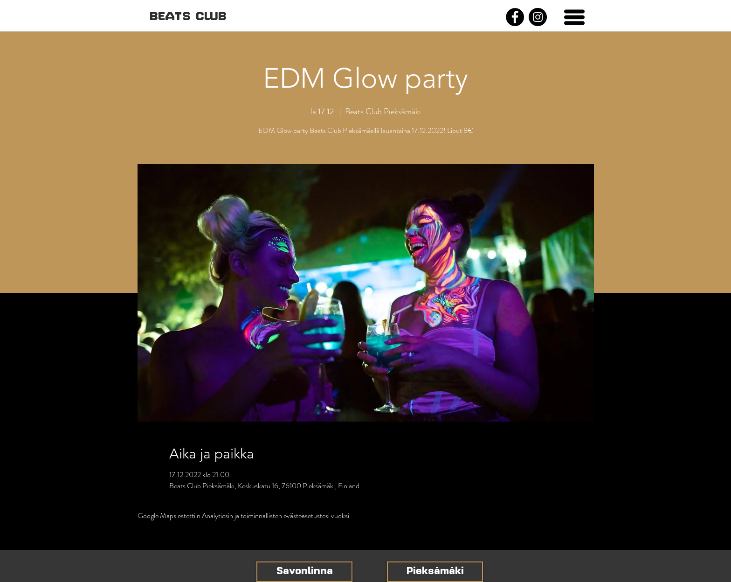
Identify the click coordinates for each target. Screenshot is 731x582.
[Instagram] (538, 17)
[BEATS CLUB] (188, 17)
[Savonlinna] (304, 571)
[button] (574, 17)
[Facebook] (515, 17)
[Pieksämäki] (435, 571)
